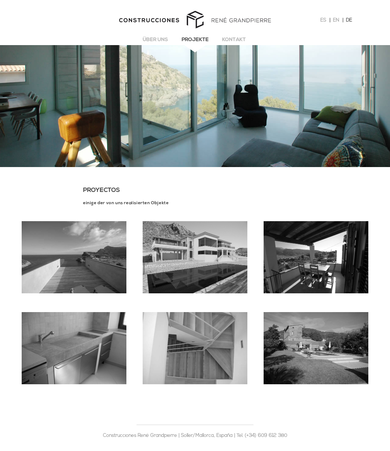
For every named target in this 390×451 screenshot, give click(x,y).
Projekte (195, 40)
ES (323, 20)
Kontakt (234, 40)
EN (336, 20)
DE (349, 20)
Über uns (155, 40)
